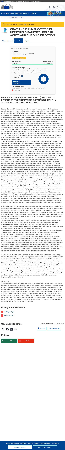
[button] (54, 7)
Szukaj (58, 7)
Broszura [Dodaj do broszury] (41, 328)
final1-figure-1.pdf (9, 312)
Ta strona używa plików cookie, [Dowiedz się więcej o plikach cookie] (15, 443)
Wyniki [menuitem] (27, 40)
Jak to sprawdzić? (37, 1)
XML (10, 340)
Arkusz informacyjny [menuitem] (7, 40)
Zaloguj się (50, 7)
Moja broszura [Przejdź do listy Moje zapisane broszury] (54, 328)
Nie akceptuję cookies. (45, 447)
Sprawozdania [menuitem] (18, 40)
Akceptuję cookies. (20, 447)
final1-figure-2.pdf (9, 315)
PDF (27, 340)
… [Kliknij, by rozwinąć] (4, 17)
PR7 (22, 17)
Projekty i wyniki (13, 17)
